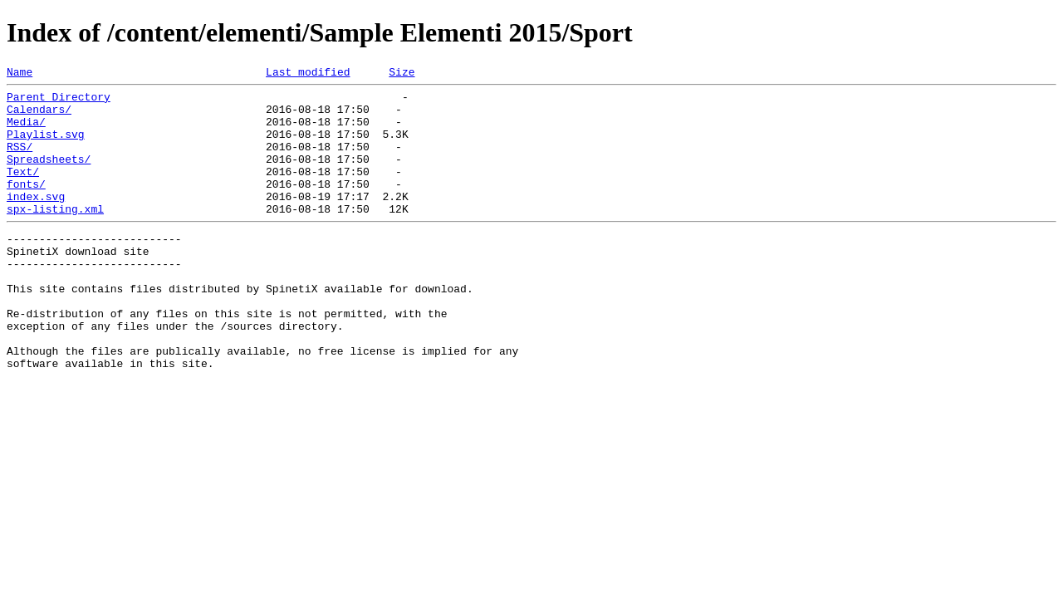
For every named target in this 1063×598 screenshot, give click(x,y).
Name (19, 73)
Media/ (26, 131)
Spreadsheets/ (49, 176)
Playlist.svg (46, 146)
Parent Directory (58, 101)
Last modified (308, 73)
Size (401, 73)
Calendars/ (39, 116)
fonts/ (26, 206)
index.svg (36, 220)
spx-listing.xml (55, 235)
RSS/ (19, 161)
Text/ (23, 191)
